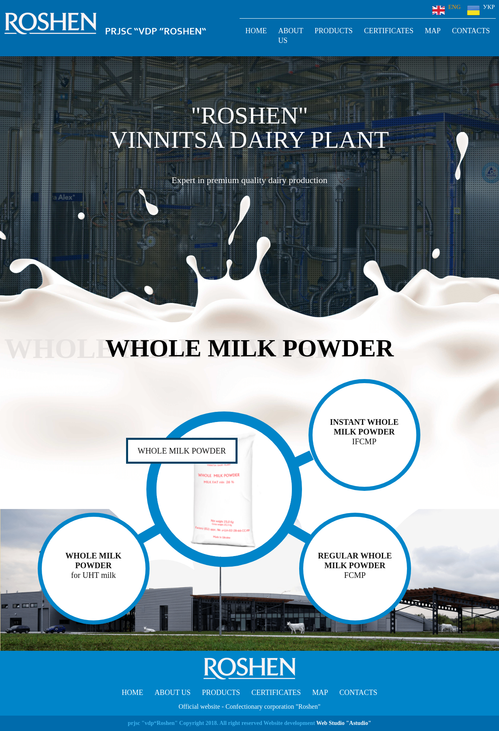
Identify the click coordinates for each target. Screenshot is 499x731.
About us (290, 36)
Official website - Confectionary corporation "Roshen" (250, 706)
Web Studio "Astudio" (343, 723)
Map (433, 31)
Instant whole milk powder (364, 432)
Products (334, 31)
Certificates (388, 31)
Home (256, 31)
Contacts (471, 31)
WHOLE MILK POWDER (93, 565)
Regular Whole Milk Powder (355, 565)
